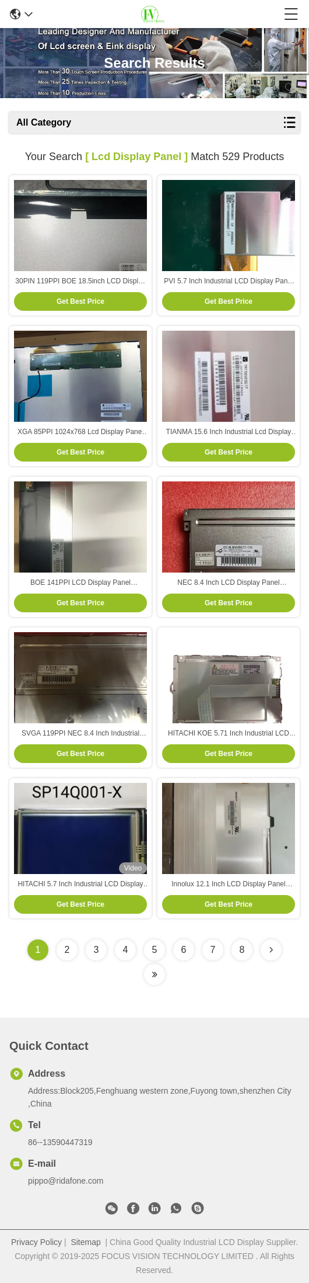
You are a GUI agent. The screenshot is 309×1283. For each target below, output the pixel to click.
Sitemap (85, 1242)
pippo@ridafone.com (65, 1180)
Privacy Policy (36, 1242)
